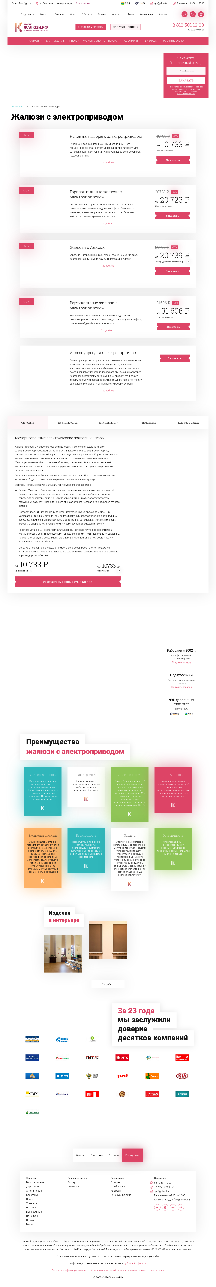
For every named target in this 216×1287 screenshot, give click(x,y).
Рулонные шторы (77, 1178)
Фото (72, 14)
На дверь (31, 1207)
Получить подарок (181, 687)
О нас (43, 14)
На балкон (32, 1216)
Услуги (115, 14)
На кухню (31, 1220)
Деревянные (33, 1186)
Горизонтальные (35, 1182)
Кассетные (32, 1195)
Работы (85, 14)
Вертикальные (34, 1212)
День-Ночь (74, 1186)
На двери (116, 1191)
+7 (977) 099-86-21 (196, 30)
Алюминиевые (34, 1191)
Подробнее (107, 162)
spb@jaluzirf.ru (161, 3)
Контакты (163, 14)
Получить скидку (125, 27)
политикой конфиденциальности (187, 92)
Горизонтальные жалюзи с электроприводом (96, 194)
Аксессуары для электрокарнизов (103, 352)
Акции (131, 14)
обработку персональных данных (185, 89)
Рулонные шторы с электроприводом (106, 136)
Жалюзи (80, 1155)
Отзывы (102, 14)
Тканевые (31, 1203)
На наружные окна (121, 1195)
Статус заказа (83, 3)
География (114, 1155)
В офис (30, 1224)
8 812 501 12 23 (188, 25)
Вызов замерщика (91, 27)
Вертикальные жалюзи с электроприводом (94, 305)
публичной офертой (135, 1263)
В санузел (116, 1182)
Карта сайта (157, 1270)
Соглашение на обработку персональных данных (118, 1270)
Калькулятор (146, 14)
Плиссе (30, 1199)
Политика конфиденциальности (69, 1270)
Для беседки (118, 1186)
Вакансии (59, 14)
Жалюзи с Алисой (87, 247)
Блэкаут (72, 1182)
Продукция (26, 14)
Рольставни (96, 1155)
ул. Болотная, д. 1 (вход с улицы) (56, 3)
